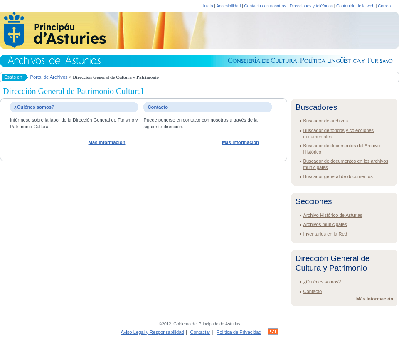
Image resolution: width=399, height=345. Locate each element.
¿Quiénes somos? (322, 281)
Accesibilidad (228, 6)
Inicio (208, 6)
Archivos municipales (325, 224)
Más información (107, 142)
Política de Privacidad (239, 332)
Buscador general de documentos (337, 176)
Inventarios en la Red (325, 233)
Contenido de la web (355, 6)
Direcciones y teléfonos (311, 6)
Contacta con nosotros (265, 6)
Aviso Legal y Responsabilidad (152, 332)
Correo (384, 6)
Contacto (312, 291)
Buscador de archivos (325, 120)
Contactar (200, 332)
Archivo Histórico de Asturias (332, 215)
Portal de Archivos (49, 76)
